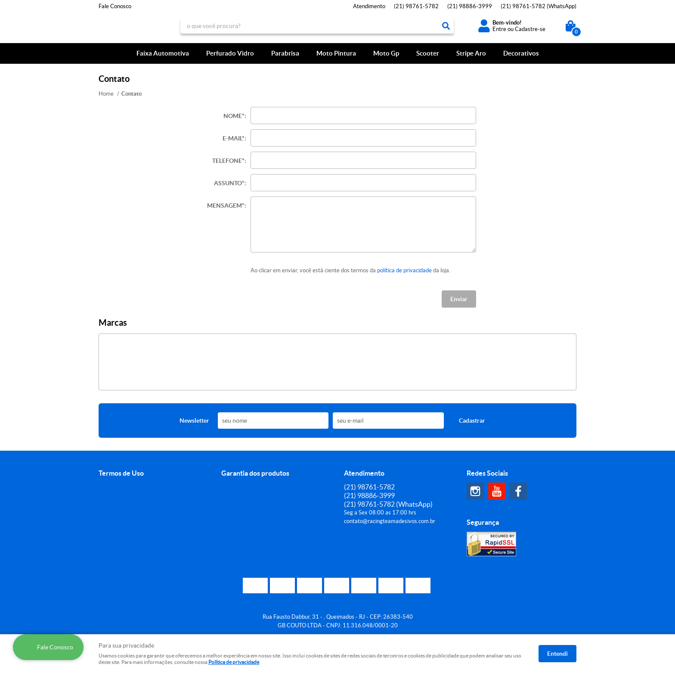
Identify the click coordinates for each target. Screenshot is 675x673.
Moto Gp (386, 53)
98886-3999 (469, 6)
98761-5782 (416, 6)
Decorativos (521, 53)
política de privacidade (404, 270)
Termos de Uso (121, 473)
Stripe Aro (471, 53)
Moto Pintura (336, 53)
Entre (499, 29)
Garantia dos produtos (255, 473)
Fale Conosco (115, 6)
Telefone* (228, 160)
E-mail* (234, 138)
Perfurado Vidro (230, 53)
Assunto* (229, 183)
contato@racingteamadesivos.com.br (389, 521)
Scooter (427, 53)
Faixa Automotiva (162, 53)
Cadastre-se (530, 29)
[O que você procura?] (446, 26)
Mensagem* (226, 205)
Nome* (234, 115)
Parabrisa (285, 53)
